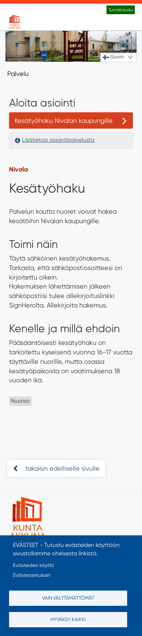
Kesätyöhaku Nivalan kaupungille (63, 120)
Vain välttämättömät (68, 598)
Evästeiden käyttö (33, 565)
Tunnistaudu (120, 9)
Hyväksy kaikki (68, 619)
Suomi (113, 57)
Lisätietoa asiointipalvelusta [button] (58, 140)
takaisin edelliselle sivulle (62, 468)
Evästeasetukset (31, 575)
